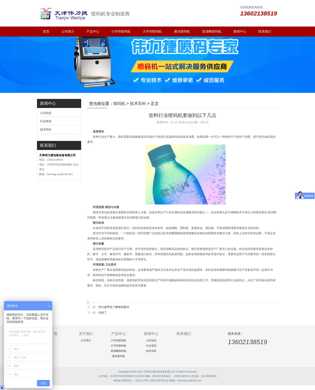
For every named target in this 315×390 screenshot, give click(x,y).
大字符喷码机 (152, 31)
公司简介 (67, 31)
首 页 (53, 334)
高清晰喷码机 (211, 31)
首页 (46, 31)
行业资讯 (45, 121)
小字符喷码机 (121, 31)
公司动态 (45, 113)
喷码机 (119, 103)
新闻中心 (239, 31)
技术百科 (45, 129)
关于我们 (86, 334)
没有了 (102, 312)
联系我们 (264, 31)
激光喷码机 (182, 31)
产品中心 (92, 31)
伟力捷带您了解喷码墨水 (113, 307)
